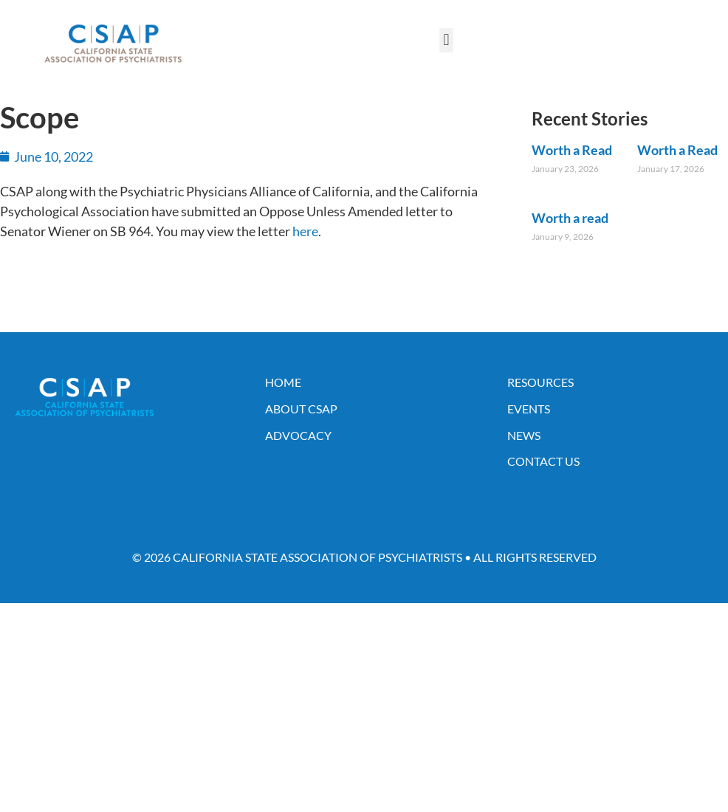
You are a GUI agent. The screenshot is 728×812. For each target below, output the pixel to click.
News (523, 435)
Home (283, 382)
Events (528, 409)
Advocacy (298, 435)
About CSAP (301, 409)
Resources (540, 382)
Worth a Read (572, 150)
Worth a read (570, 218)
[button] (446, 40)
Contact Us (543, 461)
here (305, 231)
